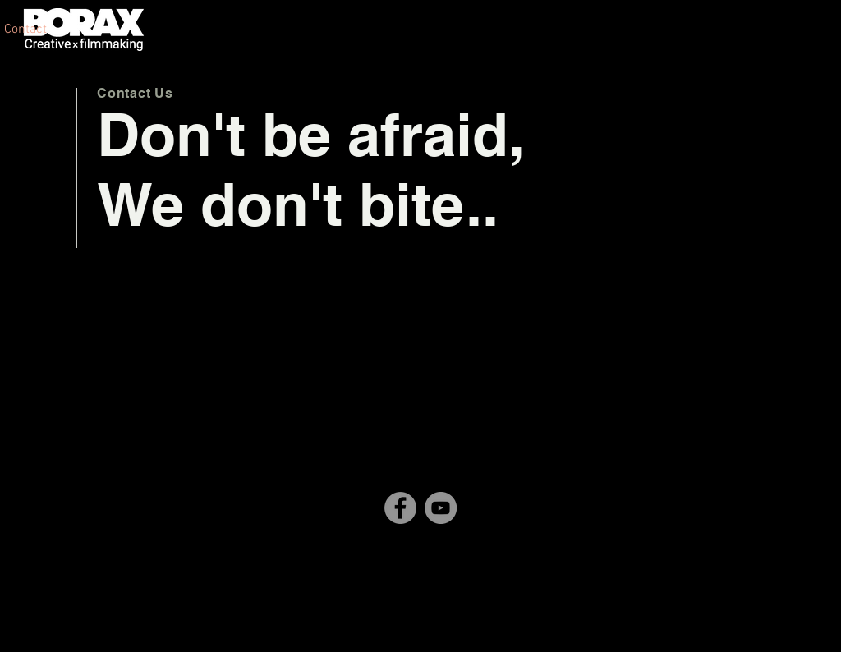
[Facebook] (400, 508)
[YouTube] (441, 508)
